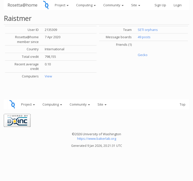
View (48, 76)
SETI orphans (148, 29)
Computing (86, 5)
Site (135, 5)
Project (62, 5)
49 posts (144, 37)
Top (182, 104)
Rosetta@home (22, 5)
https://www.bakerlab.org (96, 138)
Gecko (143, 55)
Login (178, 5)
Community (113, 5)
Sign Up (160, 5)
